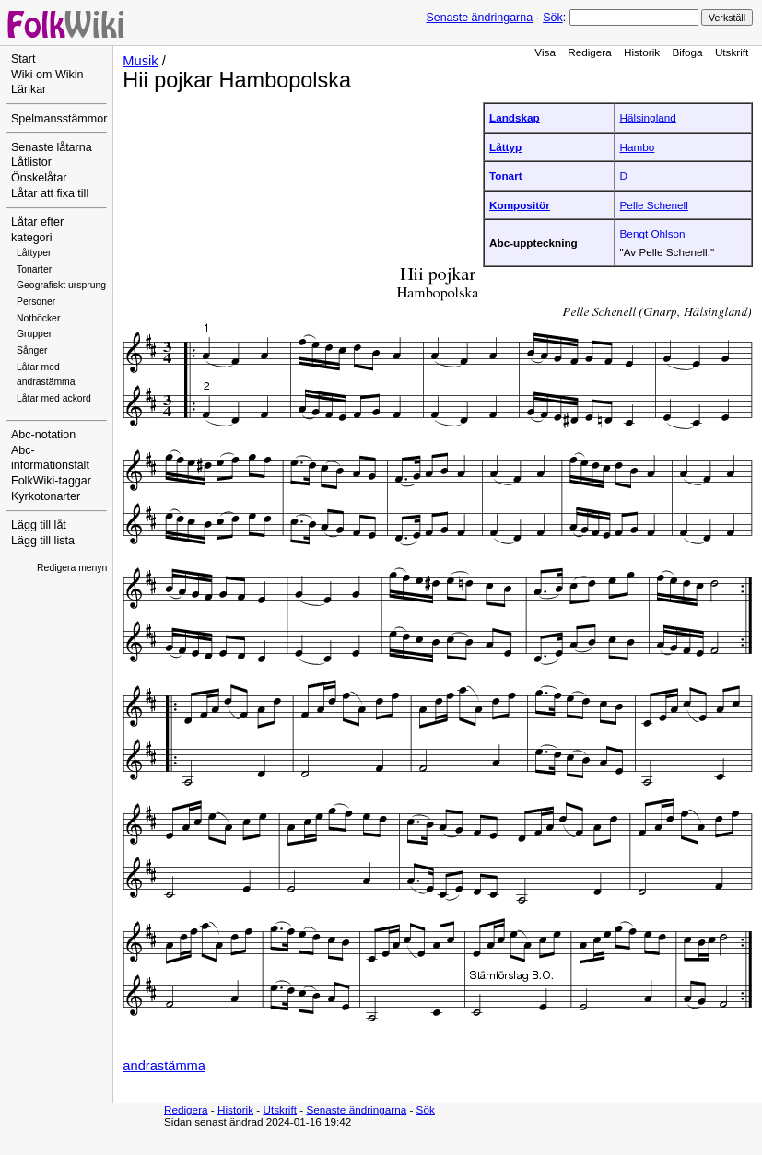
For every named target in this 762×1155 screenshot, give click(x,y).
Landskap (514, 117)
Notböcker (38, 318)
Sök (552, 17)
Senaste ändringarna (479, 17)
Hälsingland (648, 117)
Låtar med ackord (54, 398)
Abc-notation (43, 434)
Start (23, 58)
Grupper (34, 334)
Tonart (505, 175)
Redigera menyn (72, 568)
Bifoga (687, 52)
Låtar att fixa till (49, 193)
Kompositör (519, 205)
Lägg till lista (43, 540)
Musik (140, 60)
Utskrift (731, 52)
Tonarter (34, 269)
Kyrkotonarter (45, 496)
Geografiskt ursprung (61, 285)
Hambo (637, 147)
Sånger (32, 350)
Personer (36, 302)
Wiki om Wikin (47, 74)
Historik (642, 52)
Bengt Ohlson (653, 233)
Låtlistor (31, 162)
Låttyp (505, 147)
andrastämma (164, 1065)
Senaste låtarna (51, 147)
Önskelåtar (39, 177)
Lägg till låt (38, 525)
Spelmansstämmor (59, 118)
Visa (545, 52)
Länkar (28, 89)
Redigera (590, 52)
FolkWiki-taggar (51, 480)
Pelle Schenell (654, 205)
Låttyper (34, 253)
